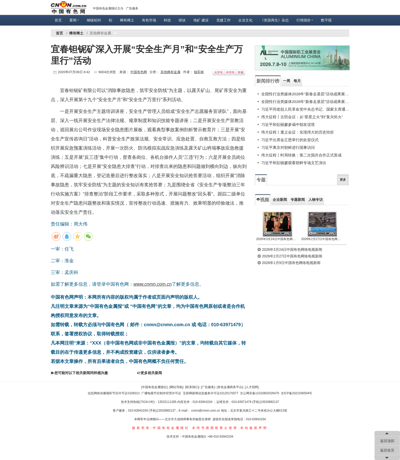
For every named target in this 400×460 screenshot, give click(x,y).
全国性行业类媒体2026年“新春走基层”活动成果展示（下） (305, 94)
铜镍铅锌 (94, 20)
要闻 (74, 20)
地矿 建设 (201, 20)
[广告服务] (208, 387)
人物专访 (315, 200)
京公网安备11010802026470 (259, 393)
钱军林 (199, 72)
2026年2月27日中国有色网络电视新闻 (322, 239)
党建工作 (223, 20)
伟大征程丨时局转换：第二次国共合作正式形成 (301, 155)
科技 (167, 20)
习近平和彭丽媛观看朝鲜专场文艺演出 (293, 163)
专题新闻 (298, 200)
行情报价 (304, 20)
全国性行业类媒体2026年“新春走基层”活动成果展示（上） (305, 101)
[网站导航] (176, 387)
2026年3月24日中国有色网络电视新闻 (277, 239)
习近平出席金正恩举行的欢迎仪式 (290, 140)
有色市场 (149, 20)
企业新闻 (280, 200)
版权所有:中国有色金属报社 (161, 428)
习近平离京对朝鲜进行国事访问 (288, 147)
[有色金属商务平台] (230, 387)
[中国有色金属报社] (154, 387)
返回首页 (387, 450)
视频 (262, 199)
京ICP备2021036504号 (296, 393)
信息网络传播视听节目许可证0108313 (114, 393)
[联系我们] (192, 387)
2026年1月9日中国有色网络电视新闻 (288, 263)
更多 (343, 179)
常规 (240, 72)
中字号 (230, 72)
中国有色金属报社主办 (108, 8)
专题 (261, 179)
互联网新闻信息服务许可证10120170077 (210, 393)
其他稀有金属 (170, 72)
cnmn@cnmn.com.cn (206, 410)
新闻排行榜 (267, 81)
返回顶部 (387, 441)
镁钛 (182, 20)
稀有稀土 (127, 20)
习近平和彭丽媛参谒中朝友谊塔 (288, 124)
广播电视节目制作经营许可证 (161, 393)
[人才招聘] (252, 387)
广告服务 (132, 8)
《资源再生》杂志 (274, 20)
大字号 (218, 72)
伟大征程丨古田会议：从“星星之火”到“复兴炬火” (302, 117)
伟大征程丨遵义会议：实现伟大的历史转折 (297, 132)
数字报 (326, 20)
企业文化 (245, 20)
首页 (58, 20)
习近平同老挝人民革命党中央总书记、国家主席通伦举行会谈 (305, 109)
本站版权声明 (254, 428)
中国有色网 (138, 72)
